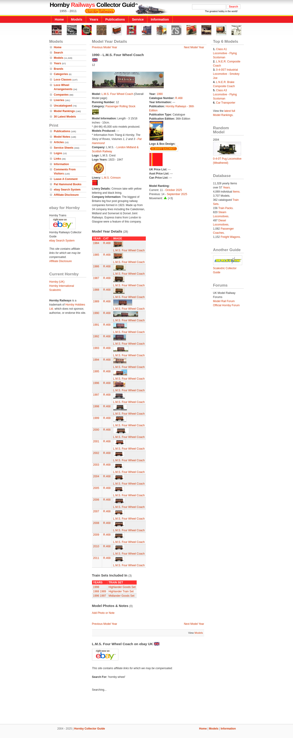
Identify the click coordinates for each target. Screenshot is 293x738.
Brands (58, 68)
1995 (96, 371)
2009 (96, 534)
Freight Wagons (230, 237)
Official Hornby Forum (226, 305)
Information (160, 19)
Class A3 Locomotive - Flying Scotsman (225, 94)
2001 (96, 441)
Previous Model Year (104, 47)
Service (138, 19)
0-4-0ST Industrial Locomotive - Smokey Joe (226, 74)
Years (94, 19)
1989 (96, 301)
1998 (96, 406)
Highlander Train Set (121, 591)
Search (58, 52)
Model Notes (62, 136)
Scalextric (55, 290)
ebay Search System (67, 189)
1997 (96, 394)
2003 (96, 464)
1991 (96, 324)
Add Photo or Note (103, 613)
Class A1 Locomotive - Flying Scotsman (225, 53)
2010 (96, 546)
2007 (96, 511)
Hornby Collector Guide (89, 728)
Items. (236, 191)
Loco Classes (62, 79)
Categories (61, 74)
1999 (96, 418)
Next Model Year (194, 47)
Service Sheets (63, 147)
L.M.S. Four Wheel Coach (118, 94)
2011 (96, 558)
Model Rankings (64, 111)
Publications (115, 19)
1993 (96, 348)
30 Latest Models (65, 116)
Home (59, 19)
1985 (96, 254)
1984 (96, 243)
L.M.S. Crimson (111, 177)
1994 (96, 359)
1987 (96, 278)
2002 (96, 453)
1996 (96, 383)
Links (57, 158)
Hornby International (61, 285)
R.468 (179, 98)
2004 (96, 476)
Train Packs (225, 208)
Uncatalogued (63, 105)
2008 (96, 523)
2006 (96, 499)
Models (76, 19)
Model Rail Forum (224, 301)
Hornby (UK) (57, 281)
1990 (160, 94)
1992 (96, 336)
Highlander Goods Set (122, 587)
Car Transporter (225, 102)
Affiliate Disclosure (66, 194)
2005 (96, 488)
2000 (96, 429)
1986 (96, 266)
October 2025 (173, 190)
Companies (61, 94)
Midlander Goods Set (121, 595)
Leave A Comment (66, 179)
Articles (59, 142)
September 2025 (177, 194)
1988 (96, 289)
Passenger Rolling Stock (121, 106)
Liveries (59, 100)
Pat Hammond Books (67, 184)
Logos (58, 153)
